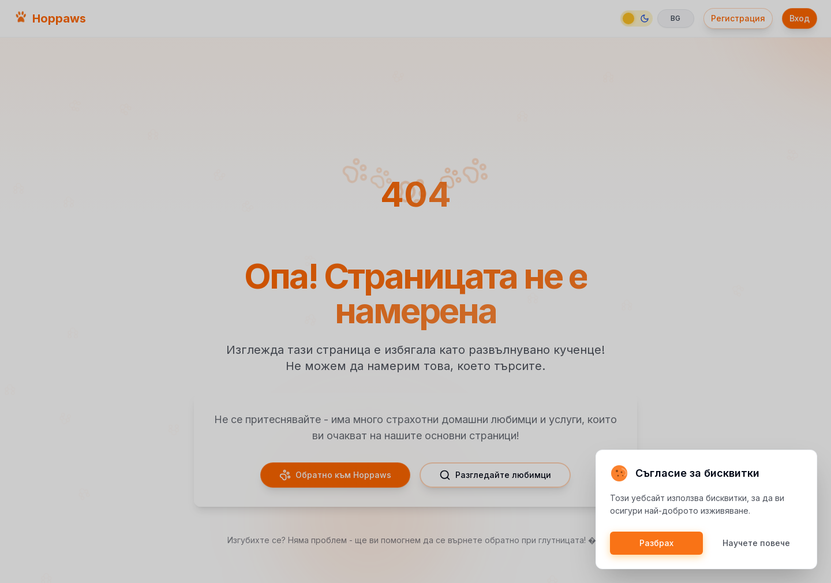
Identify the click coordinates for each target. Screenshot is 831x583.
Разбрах (656, 543)
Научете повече (756, 543)
